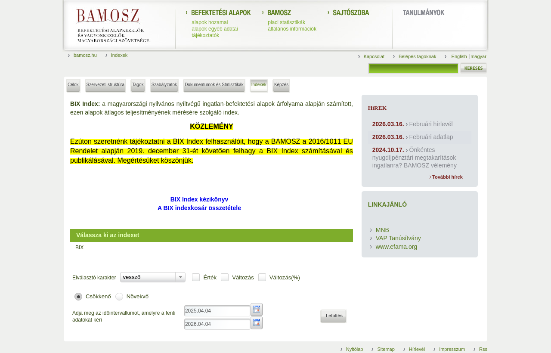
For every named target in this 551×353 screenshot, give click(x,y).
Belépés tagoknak (417, 56)
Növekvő (138, 296)
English (460, 56)
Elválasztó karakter (94, 278)
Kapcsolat (374, 56)
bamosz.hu (85, 55)
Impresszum (452, 349)
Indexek (119, 55)
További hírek (446, 177)
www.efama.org (396, 246)
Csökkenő (98, 296)
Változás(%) (284, 277)
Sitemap (385, 349)
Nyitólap (354, 349)
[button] (333, 316)
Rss (483, 349)
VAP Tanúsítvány (398, 238)
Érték (210, 277)
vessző (131, 277)
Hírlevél (417, 349)
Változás (243, 277)
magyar (478, 56)
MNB (382, 229)
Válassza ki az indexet (107, 235)
